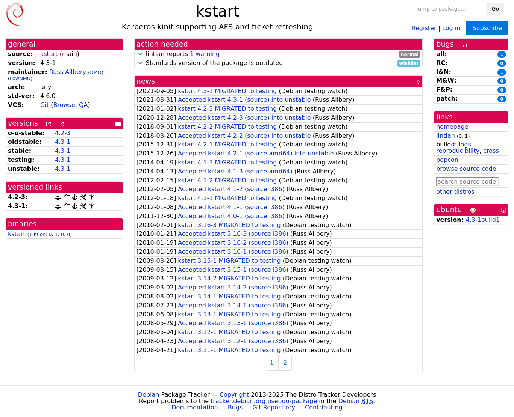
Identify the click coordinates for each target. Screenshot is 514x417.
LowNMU (20, 78)
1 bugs (37, 234)
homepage (452, 126)
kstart (49, 53)
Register (424, 27)
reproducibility (457, 150)
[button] (140, 53)
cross (491, 150)
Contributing (324, 407)
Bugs (235, 407)
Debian (148, 394)
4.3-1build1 (482, 219)
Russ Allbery (67, 71)
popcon (447, 159)
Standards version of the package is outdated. (278, 63)
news (145, 81)
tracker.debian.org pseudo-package (264, 401)
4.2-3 (62, 133)
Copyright (234, 394)
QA (83, 104)
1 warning (205, 53)
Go (495, 9)
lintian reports (278, 54)
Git (44, 104)
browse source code (466, 168)
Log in (451, 27)
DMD (96, 72)
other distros (455, 191)
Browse (64, 104)
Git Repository (274, 407)
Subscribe (487, 28)
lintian (445, 135)
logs (465, 144)
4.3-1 (62, 141)
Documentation (194, 407)
